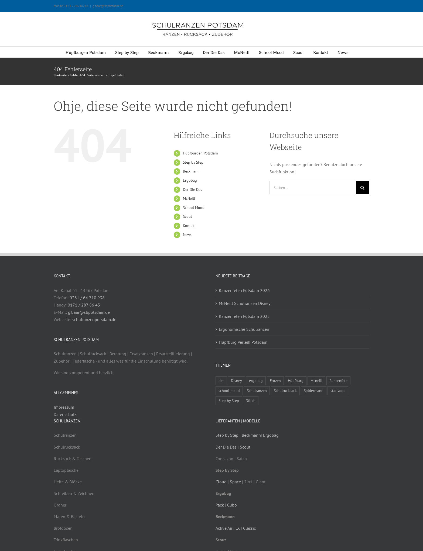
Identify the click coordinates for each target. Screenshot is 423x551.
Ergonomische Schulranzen (244, 329)
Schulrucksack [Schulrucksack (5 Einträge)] (285, 390)
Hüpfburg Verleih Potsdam (243, 342)
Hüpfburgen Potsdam (200, 153)
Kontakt (189, 225)
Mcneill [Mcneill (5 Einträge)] (316, 380)
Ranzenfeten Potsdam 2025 (244, 316)
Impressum (64, 407)
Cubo (232, 505)
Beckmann (191, 171)
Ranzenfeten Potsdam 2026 (244, 290)
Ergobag (190, 180)
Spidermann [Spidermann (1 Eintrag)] (313, 390)
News (187, 234)
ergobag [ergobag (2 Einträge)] (256, 380)
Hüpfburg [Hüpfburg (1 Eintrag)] (295, 380)
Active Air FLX (228, 528)
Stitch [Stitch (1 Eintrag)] (250, 400)
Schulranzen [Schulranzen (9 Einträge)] (257, 390)
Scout (187, 216)
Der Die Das (192, 189)
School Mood (193, 207)
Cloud (221, 481)
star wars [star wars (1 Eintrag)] (337, 390)
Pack (220, 505)
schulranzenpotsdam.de (94, 319)
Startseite (60, 75)
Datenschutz (65, 414)
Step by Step (193, 162)
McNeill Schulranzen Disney (244, 303)
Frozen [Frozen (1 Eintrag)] (275, 380)
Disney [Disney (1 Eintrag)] (236, 380)
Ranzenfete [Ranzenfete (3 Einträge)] (338, 380)
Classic (249, 528)
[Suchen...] (313, 187)
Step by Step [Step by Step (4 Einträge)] (229, 400)
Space (235, 481)
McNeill (189, 198)
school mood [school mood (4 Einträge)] (229, 390)
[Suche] (362, 187)
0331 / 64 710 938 (87, 297)
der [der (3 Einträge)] (221, 380)
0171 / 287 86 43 (84, 305)
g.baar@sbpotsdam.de (108, 6)
